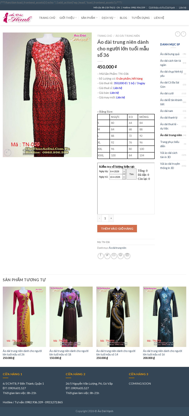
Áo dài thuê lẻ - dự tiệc (169, 126)
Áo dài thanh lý (168, 117)
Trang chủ (47, 17)
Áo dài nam (166, 110)
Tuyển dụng (140, 17)
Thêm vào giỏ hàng (117, 228)
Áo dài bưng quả (169, 54)
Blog (123, 17)
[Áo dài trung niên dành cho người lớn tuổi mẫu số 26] (24, 317)
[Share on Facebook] (101, 256)
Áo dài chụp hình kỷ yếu (171, 73)
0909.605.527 (80, 388)
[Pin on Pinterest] (121, 256)
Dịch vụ (109, 17)
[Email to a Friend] (114, 256)
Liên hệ (182, 7)
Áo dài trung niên (128, 35)
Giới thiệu (68, 17)
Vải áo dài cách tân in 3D (168, 155)
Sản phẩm (89, 17)
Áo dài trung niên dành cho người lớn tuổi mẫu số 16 (162, 352)
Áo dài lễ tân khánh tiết (171, 102)
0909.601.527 (17, 388)
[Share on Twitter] (107, 256)
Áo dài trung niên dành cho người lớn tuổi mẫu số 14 (115, 352)
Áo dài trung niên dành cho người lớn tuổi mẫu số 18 (68, 352)
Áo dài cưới (166, 93)
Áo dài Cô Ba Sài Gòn (169, 84)
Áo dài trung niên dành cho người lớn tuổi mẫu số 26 (22, 352)
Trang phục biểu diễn (169, 144)
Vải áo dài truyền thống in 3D (170, 166)
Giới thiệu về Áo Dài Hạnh (162, 7)
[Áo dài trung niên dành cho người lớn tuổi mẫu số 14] (118, 317)
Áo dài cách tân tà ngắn (170, 62)
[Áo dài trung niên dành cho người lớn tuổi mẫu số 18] (71, 317)
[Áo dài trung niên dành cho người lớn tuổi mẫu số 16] (164, 317)
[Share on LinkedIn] (127, 256)
